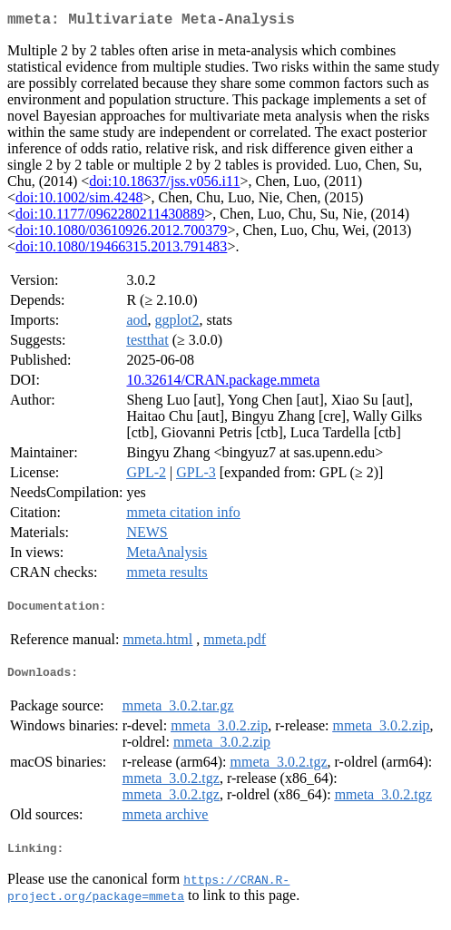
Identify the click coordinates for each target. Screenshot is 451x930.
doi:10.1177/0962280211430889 (109, 217)
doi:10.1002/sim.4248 (78, 201)
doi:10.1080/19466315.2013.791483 (121, 250)
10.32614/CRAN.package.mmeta (222, 383)
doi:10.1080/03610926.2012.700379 (121, 233)
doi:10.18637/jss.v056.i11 (164, 184)
